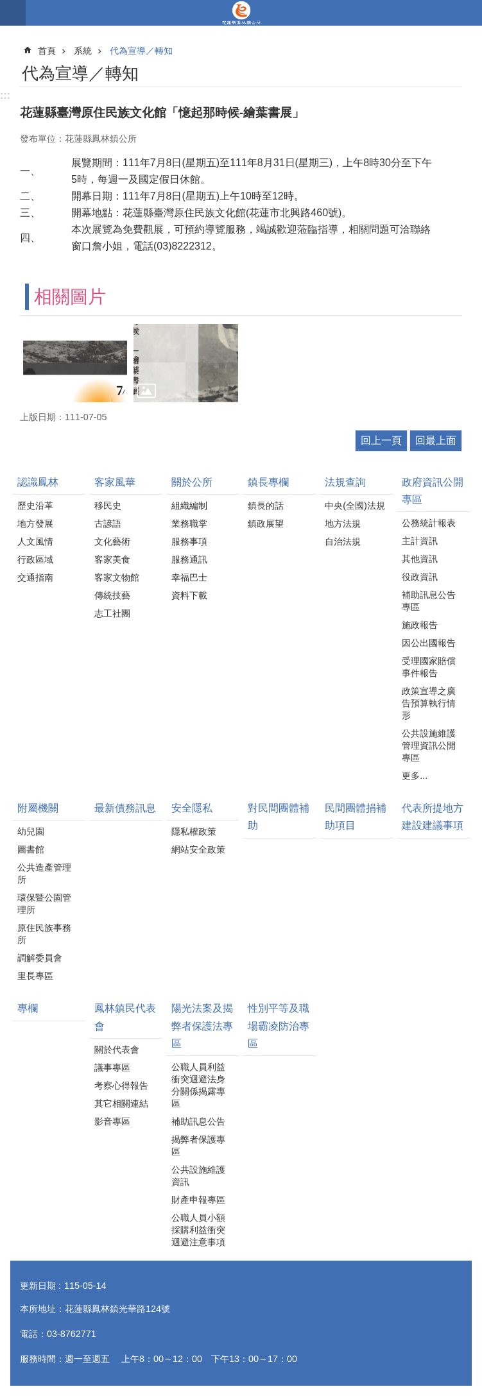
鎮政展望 (266, 523)
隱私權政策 (193, 831)
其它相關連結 (121, 1103)
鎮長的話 (266, 505)
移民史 (107, 505)
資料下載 (189, 595)
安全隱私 (191, 808)
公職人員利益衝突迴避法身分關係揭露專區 (198, 1085)
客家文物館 (116, 577)
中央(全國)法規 (355, 505)
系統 (83, 51)
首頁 (47, 51)
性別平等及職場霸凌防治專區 (278, 1025)
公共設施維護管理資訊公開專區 (429, 745)
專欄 (27, 1008)
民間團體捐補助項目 (355, 817)
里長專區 (35, 976)
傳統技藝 (112, 595)
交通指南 (35, 577)
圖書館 (30, 849)
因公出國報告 (429, 643)
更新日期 (38, 1286)
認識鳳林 (37, 482)
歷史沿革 (35, 505)
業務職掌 (189, 523)
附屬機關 (37, 808)
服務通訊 (189, 559)
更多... (414, 775)
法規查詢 (345, 482)
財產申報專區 (198, 1200)
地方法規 (343, 523)
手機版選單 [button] (13, 13)
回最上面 (435, 440)
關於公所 (191, 482)
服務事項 (189, 541)
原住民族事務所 (44, 934)
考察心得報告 (121, 1085)
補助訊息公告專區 (429, 601)
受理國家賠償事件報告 (429, 667)
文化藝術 (112, 541)
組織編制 (189, 505)
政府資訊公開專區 (432, 491)
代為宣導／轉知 (141, 51)
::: (5, 95)
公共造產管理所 (44, 873)
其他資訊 (420, 559)
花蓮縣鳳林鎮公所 (241, 13)
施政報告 (420, 625)
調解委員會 (39, 958)
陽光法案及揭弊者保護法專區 (202, 1025)
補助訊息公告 (198, 1121)
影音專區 (112, 1121)
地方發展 (35, 523)
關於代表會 (116, 1049)
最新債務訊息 (125, 808)
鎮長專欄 (268, 482)
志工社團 (112, 613)
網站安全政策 (198, 849)
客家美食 (112, 559)
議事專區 (112, 1067)
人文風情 (35, 541)
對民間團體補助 (278, 817)
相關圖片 (70, 297)
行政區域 (35, 559)
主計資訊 (420, 541)
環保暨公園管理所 (44, 903)
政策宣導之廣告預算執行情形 (429, 703)
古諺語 (107, 523)
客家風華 (114, 482)
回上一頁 (381, 440)
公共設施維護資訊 (198, 1175)
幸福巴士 (189, 577)
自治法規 (343, 541)
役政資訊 (420, 577)
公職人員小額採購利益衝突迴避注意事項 (198, 1230)
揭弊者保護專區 (198, 1145)
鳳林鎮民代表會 (125, 1017)
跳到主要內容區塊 (6, 6)
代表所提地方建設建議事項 (432, 817)
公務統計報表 (429, 523)
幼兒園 (30, 831)
